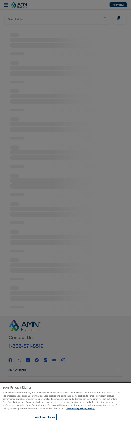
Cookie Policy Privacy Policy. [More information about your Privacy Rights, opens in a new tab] (80, 408)
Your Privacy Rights (45, 416)
